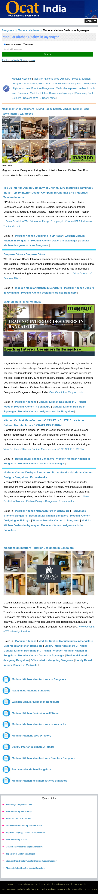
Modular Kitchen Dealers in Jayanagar (51, 93)
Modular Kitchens (28, 30)
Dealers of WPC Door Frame (39, 98)
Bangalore (8, 30)
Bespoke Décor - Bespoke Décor (24, 254)
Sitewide (29, 44)
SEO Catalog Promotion (27, 884)
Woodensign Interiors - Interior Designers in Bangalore (38, 547)
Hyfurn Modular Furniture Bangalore (33, 88)
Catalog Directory (62, 884)
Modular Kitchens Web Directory (52, 78)
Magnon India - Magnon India (22, 301)
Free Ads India (80, 884)
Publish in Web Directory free (18, 60)
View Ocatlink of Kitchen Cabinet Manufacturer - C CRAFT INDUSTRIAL (44, 449)
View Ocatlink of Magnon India (65, 392)
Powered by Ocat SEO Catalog (84, 889)
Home (11, 884)
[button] (91, 21)
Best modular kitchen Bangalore (64, 83)
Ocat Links (46, 884)
